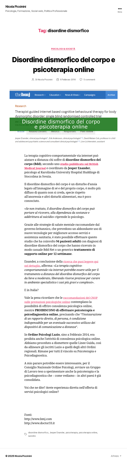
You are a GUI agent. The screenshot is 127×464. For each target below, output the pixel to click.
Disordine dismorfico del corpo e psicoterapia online (63, 64)
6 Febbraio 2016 (68, 80)
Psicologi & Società (63, 49)
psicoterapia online (89, 433)
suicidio (32, 436)
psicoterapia (72, 433)
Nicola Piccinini (16, 6)
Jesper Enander (57, 433)
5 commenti (90, 80)
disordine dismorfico (38, 433)
